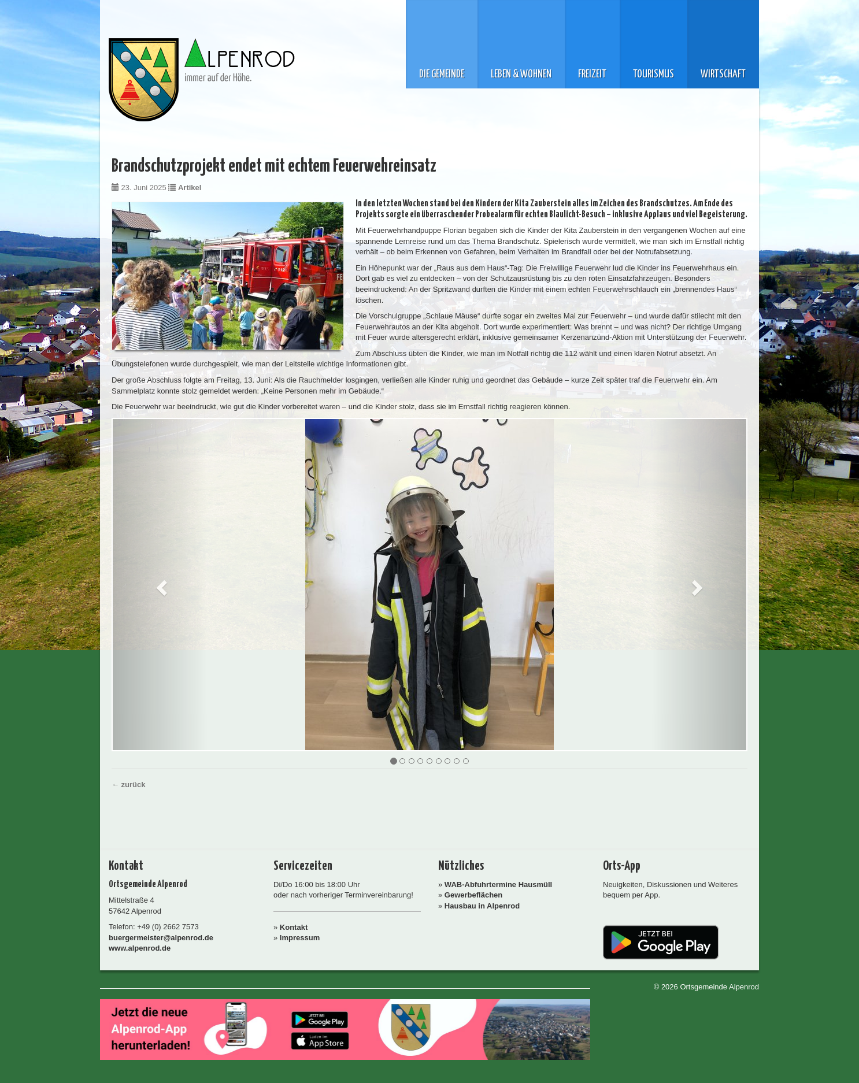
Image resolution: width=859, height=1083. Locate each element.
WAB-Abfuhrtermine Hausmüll (498, 884)
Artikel (189, 187)
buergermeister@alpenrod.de (161, 937)
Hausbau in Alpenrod (482, 906)
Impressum (300, 937)
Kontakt (294, 927)
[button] (160, 584)
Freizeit (592, 74)
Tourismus (653, 74)
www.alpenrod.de (140, 948)
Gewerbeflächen (473, 895)
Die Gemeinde (441, 74)
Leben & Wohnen (521, 74)
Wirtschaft (723, 74)
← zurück (129, 784)
